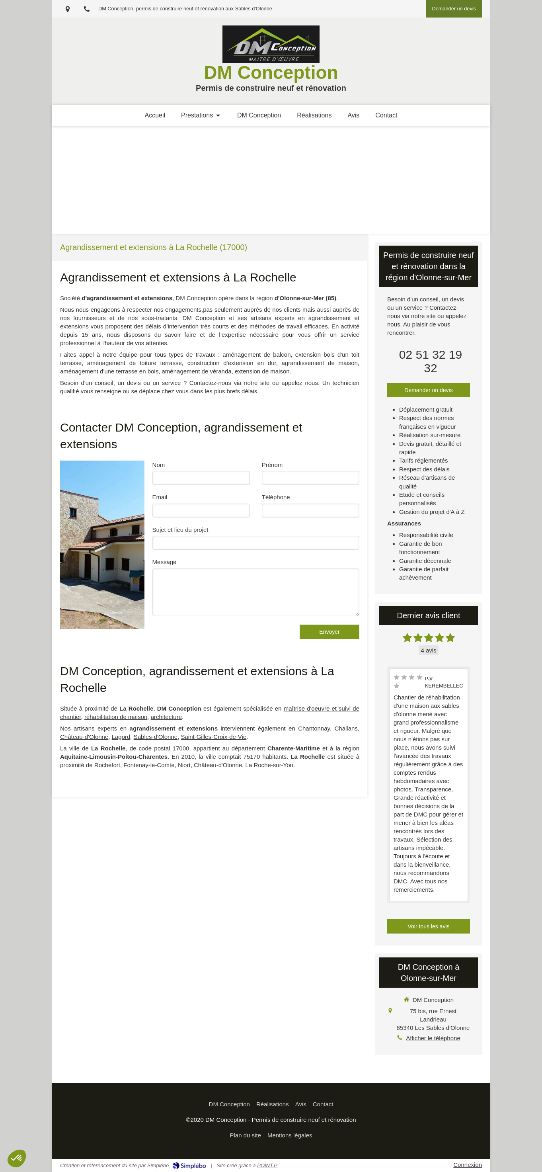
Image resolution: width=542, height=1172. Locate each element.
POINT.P (267, 1165)
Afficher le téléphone (433, 1038)
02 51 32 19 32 (430, 361)
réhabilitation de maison (115, 716)
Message (164, 562)
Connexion (467, 1164)
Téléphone (276, 497)
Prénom (272, 464)
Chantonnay (314, 728)
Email (160, 497)
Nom (158, 464)
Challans (345, 728)
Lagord (121, 736)
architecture (166, 716)
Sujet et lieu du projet (180, 529)
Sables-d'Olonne (155, 736)
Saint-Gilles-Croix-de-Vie (213, 736)
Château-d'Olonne (84, 736)
